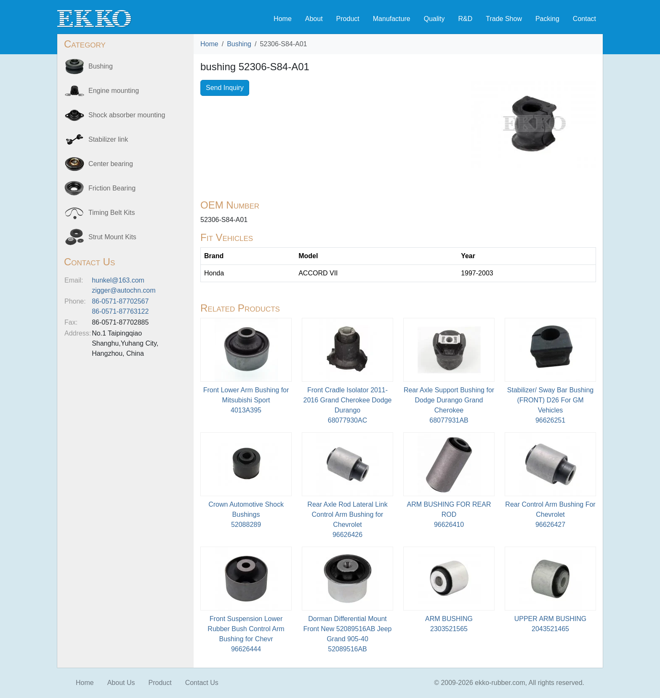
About (314, 18)
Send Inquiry (225, 87)
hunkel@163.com (118, 280)
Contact (584, 18)
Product (347, 18)
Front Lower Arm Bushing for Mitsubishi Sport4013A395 (246, 400)
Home (283, 18)
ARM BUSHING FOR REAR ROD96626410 (449, 514)
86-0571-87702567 (120, 301)
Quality (434, 18)
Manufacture (391, 18)
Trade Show (504, 18)
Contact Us (201, 682)
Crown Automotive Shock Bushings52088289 (246, 514)
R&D (465, 18)
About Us (121, 682)
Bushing (239, 44)
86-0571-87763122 (120, 311)
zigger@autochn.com (123, 290)
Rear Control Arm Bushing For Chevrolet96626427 (550, 514)
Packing (547, 18)
